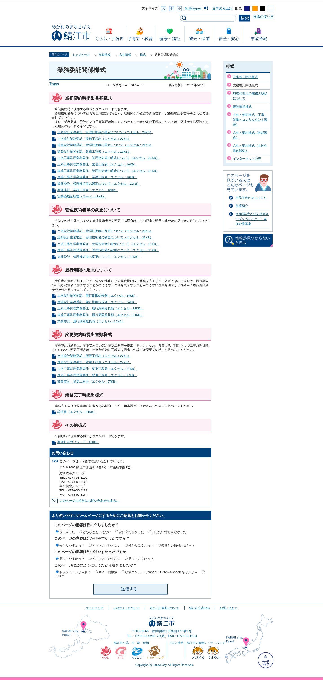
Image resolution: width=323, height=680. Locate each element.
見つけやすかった (71, 558)
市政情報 (104, 54)
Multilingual (193, 8)
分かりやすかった (71, 545)
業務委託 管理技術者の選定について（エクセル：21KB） (98, 183)
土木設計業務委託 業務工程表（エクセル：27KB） (94, 138)
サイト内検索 (107, 572)
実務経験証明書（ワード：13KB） (81, 196)
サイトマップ (94, 608)
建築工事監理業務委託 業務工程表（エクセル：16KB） (97, 177)
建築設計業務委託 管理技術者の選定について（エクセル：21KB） (105, 145)
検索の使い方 (263, 16)
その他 (59, 576)
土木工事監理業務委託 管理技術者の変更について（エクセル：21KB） (108, 244)
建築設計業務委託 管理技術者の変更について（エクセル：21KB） (105, 237)
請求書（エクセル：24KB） (76, 411)
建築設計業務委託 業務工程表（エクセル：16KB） (94, 151)
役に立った (67, 532)
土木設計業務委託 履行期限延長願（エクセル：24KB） (97, 295)
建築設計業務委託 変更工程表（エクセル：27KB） (94, 362)
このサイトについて (126, 608)
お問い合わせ (228, 608)
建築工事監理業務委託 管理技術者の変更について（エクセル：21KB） (108, 250)
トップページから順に (75, 572)
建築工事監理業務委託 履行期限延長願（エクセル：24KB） (100, 315)
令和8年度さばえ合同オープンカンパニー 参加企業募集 (252, 218)
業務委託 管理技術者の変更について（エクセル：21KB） (98, 256)
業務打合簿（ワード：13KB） (78, 442)
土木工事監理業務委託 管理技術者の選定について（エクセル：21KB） (108, 158)
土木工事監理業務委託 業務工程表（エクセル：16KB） (97, 164)
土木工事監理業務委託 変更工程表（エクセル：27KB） (97, 368)
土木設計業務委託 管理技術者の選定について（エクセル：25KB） (105, 132)
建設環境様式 (242, 106)
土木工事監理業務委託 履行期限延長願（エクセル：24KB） (100, 308)
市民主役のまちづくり (251, 197)
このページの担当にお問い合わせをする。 (89, 500)
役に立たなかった (131, 532)
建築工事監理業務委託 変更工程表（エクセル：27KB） (97, 375)
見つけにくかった (140, 558)
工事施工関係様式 (245, 77)
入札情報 (125, 54)
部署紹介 (242, 206)
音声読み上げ (222, 8)
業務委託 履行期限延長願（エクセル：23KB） (90, 321)
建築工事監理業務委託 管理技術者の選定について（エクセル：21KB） (108, 171)
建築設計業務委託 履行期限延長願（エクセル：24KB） (97, 302)
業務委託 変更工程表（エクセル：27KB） (87, 381)
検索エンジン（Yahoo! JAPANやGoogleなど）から (161, 572)
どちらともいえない (97, 532)
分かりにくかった (140, 545)
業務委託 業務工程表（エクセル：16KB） (87, 190)
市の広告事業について (164, 608)
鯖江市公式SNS (199, 608)
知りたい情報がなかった (169, 532)
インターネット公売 (247, 158)
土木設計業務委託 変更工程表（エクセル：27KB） (94, 356)
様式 (143, 54)
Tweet (54, 84)
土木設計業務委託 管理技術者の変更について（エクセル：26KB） (105, 231)
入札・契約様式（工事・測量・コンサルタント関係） (250, 119)
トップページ (81, 54)
